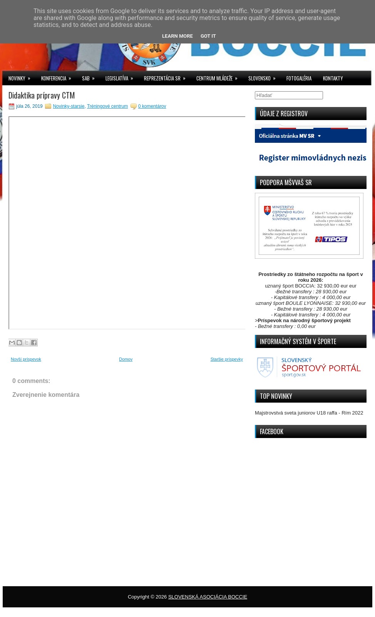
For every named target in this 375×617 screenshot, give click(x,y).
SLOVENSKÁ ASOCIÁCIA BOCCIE (207, 597)
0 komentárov (152, 106)
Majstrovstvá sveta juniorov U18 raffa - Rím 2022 (309, 413)
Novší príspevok (26, 359)
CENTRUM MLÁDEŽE (219, 76)
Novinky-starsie (68, 106)
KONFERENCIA (58, 76)
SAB (91, 76)
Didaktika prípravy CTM (41, 95)
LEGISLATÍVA (121, 76)
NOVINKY (21, 76)
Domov (125, 359)
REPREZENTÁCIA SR (167, 76)
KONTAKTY (333, 78)
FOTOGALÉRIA (298, 78)
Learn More (177, 36)
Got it (208, 36)
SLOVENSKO (264, 76)
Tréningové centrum (107, 106)
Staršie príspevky (227, 359)
